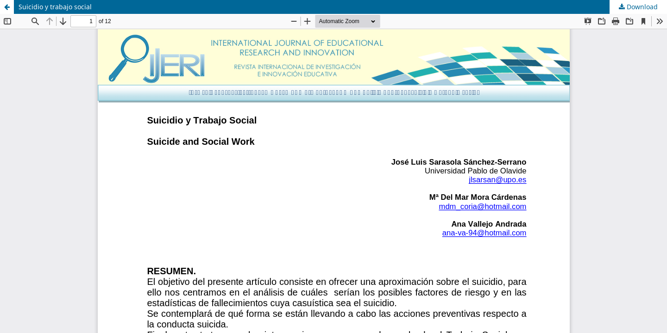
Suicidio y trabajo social (55, 6)
